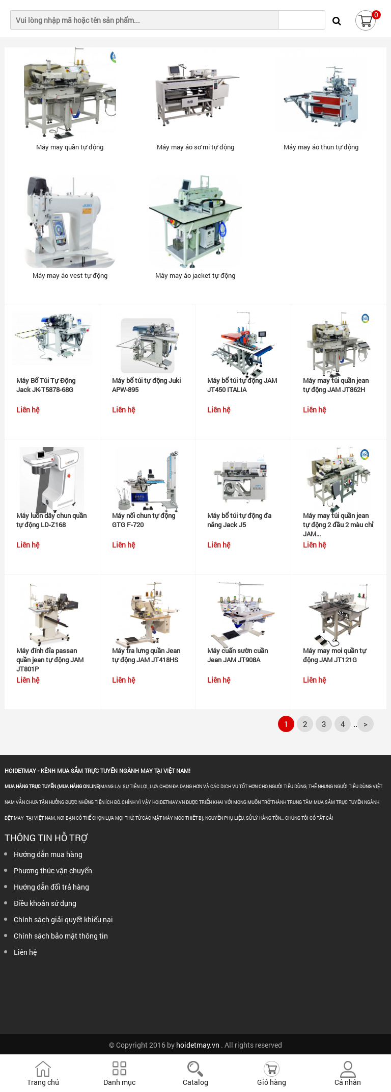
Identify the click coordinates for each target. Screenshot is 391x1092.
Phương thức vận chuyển (53, 870)
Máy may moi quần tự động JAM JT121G (334, 655)
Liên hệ (25, 952)
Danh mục (119, 1082)
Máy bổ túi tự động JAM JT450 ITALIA (242, 385)
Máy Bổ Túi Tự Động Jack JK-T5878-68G (45, 385)
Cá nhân (347, 1082)
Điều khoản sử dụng (45, 903)
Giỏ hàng (271, 1082)
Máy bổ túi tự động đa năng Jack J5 (239, 520)
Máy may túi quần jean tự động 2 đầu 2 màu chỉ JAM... (338, 524)
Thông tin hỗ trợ (46, 837)
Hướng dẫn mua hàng (48, 854)
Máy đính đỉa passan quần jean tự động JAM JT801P (49, 659)
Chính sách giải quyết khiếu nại (63, 919)
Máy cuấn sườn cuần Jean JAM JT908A (237, 655)
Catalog (195, 1082)
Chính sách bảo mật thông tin (61, 936)
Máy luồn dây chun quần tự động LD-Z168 (51, 520)
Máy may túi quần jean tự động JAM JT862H (336, 385)
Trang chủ (43, 1082)
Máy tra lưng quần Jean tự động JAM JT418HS (146, 655)
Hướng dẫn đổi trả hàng (51, 887)
